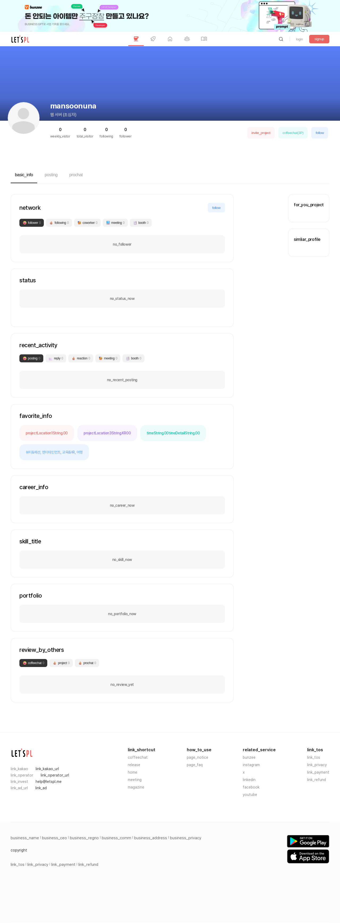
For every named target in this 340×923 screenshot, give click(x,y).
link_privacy (317, 765)
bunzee (249, 757)
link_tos (313, 757)
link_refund (316, 780)
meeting (135, 780)
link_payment (318, 772)
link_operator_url (55, 775)
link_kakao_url (47, 769)
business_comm (116, 838)
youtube (250, 794)
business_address (150, 838)
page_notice (197, 757)
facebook (251, 787)
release (134, 765)
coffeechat (138, 757)
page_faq (195, 765)
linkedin (249, 780)
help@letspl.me (49, 781)
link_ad (41, 788)
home (132, 772)
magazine (136, 787)
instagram (251, 765)
